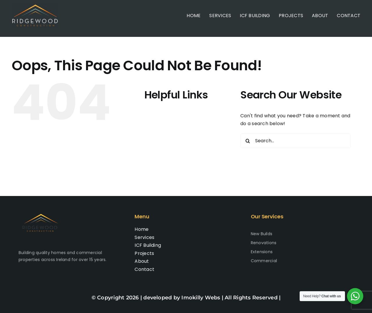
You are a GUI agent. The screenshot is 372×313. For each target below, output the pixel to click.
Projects (165, 150)
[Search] (247, 141)
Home (162, 117)
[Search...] (295, 141)
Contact (165, 173)
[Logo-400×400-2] (35, 5)
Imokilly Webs (200, 297)
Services (165, 128)
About (162, 162)
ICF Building (168, 139)
